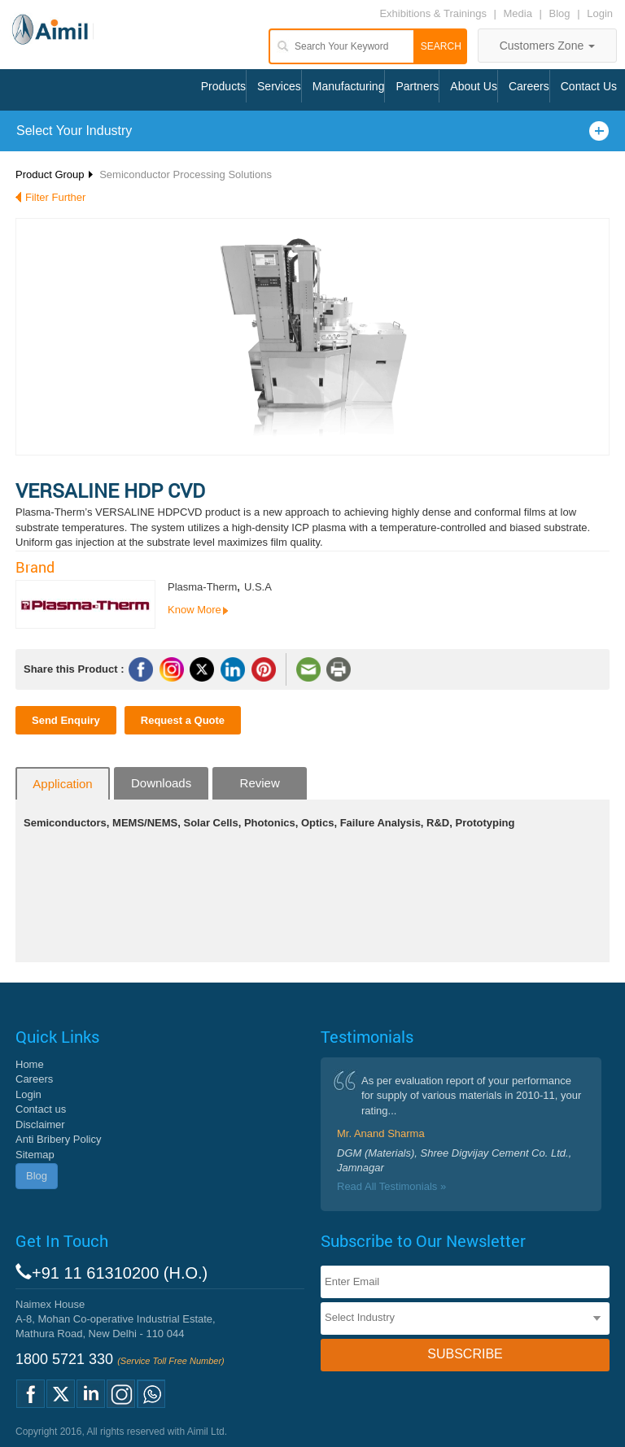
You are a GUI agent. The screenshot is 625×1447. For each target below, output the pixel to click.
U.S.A (258, 587)
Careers (529, 86)
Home (29, 1064)
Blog (559, 13)
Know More (194, 610)
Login (600, 13)
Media (519, 13)
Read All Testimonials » (391, 1186)
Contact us (40, 1109)
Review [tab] (260, 783)
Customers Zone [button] (547, 45)
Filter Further (55, 197)
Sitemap (35, 1154)
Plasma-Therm (202, 587)
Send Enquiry (66, 720)
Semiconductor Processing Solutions (185, 174)
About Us (473, 86)
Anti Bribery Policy (58, 1139)
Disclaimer (40, 1124)
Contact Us (589, 86)
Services (279, 86)
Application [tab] (62, 784)
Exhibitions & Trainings (433, 13)
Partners (417, 86)
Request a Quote (183, 720)
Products (223, 86)
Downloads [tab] (161, 783)
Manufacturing (348, 86)
